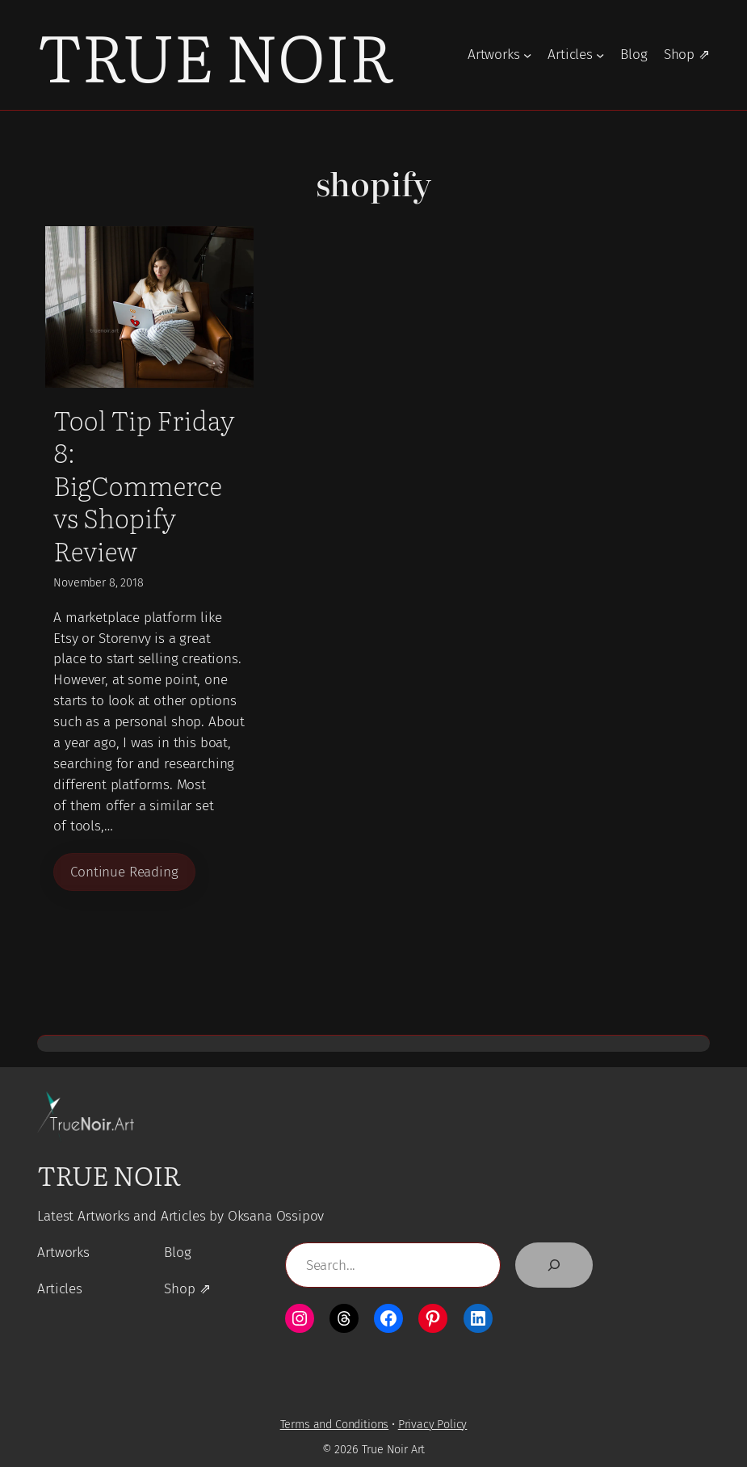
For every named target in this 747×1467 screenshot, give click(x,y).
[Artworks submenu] (527, 55)
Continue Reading (124, 872)
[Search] (554, 1265)
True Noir (215, 54)
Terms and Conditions (334, 1424)
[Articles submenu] (600, 55)
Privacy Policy (433, 1424)
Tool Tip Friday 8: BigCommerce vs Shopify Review (143, 484)
